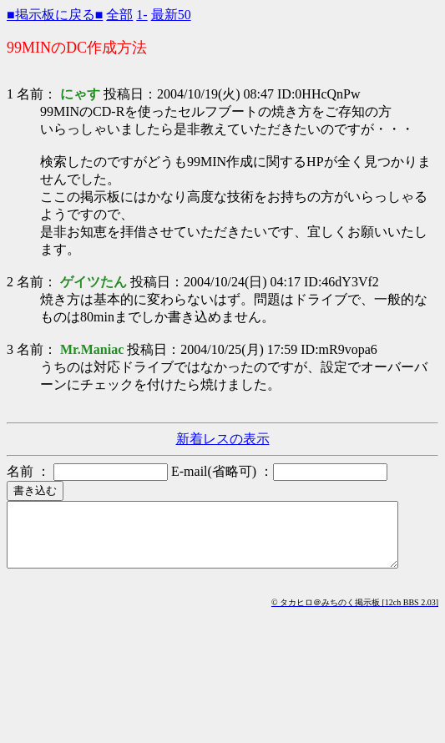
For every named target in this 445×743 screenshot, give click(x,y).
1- (141, 15)
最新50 (171, 15)
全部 (119, 15)
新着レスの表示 (223, 439)
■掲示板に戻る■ (55, 15)
